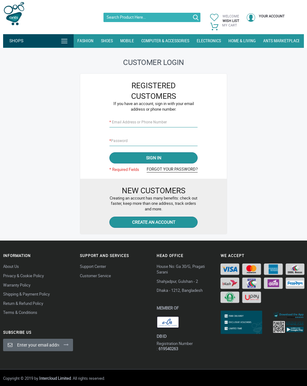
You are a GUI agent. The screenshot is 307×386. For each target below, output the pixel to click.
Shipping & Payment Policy (26, 294)
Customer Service (95, 275)
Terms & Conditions (20, 312)
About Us (11, 266)
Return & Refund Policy (23, 303)
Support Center (93, 266)
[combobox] (152, 17)
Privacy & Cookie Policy (23, 275)
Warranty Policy (16, 285)
